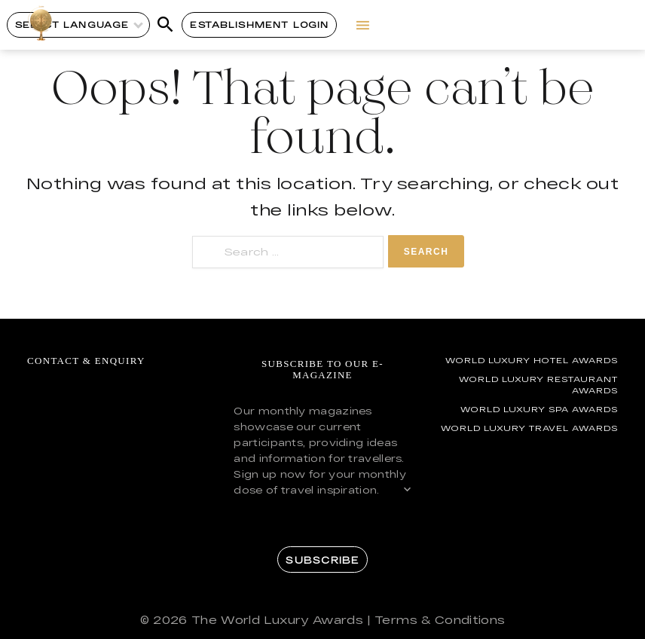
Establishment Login (259, 24)
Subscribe (322, 560)
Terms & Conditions (439, 619)
